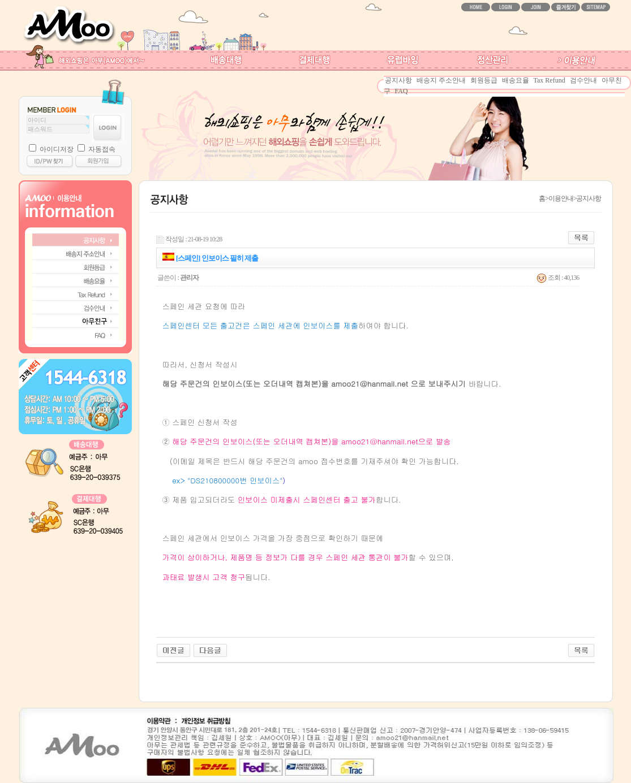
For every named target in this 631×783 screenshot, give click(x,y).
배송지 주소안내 (441, 80)
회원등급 (483, 80)
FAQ (401, 91)
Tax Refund (549, 80)
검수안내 (583, 80)
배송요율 (515, 80)
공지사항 (398, 80)
